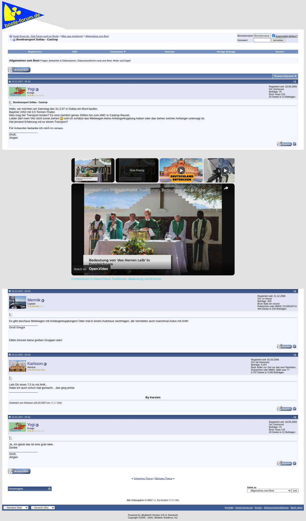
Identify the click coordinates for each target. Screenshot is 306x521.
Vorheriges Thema (143, 478)
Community (118, 51)
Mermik (33, 300)
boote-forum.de (244, 507)
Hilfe (74, 51)
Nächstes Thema (163, 478)
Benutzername (245, 35)
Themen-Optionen (284, 76)
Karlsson (35, 363)
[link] (78, 190)
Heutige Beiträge (226, 51)
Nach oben (297, 507)
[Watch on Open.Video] (90, 269)
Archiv (258, 507)
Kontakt (229, 507)
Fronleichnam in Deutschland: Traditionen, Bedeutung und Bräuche (145, 189)
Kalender (170, 51)
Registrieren (35, 51)
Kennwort (242, 40)
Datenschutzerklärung (276, 507)
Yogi (31, 89)
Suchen (280, 51)
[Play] (181, 170)
